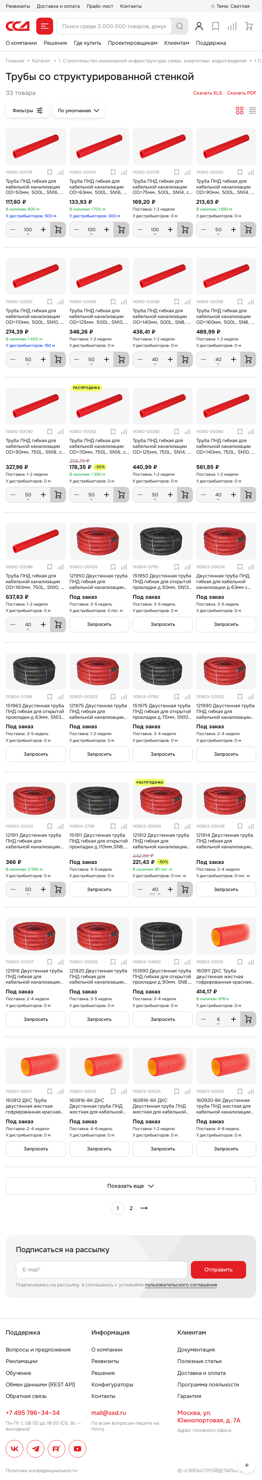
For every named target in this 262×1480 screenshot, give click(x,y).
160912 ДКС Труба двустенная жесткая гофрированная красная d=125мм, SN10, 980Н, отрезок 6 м (33, 1111)
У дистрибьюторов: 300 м (94, 216)
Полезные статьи (199, 1361)
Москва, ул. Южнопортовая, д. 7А (208, 1416)
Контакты (131, 6)
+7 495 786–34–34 (33, 1413)
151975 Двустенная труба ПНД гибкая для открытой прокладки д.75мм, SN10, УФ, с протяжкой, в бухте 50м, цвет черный (162, 717)
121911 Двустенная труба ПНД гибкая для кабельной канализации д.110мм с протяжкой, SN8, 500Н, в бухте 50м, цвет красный (34, 849)
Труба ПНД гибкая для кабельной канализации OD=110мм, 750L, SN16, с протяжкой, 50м (97, 448)
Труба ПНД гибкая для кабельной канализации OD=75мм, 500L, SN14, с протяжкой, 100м (161, 189)
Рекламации (22, 1361)
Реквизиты (18, 6)
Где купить (87, 42)
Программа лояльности (208, 1384)
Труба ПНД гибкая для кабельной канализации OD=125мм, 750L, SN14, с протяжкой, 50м (161, 448)
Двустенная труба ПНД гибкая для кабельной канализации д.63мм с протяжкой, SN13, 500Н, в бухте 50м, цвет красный (225, 587)
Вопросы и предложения (38, 1349)
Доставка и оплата (58, 6)
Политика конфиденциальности (41, 1470)
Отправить (218, 1269)
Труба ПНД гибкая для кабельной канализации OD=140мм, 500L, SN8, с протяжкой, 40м (161, 319)
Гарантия (189, 1396)
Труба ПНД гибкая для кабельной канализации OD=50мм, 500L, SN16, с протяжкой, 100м (34, 189)
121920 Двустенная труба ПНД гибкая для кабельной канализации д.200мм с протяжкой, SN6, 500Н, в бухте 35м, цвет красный (98, 985)
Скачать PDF (241, 93)
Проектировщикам (132, 42)
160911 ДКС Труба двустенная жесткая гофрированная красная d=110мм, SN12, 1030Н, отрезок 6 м (223, 982)
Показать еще (131, 1186)
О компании (21, 42)
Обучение (18, 1373)
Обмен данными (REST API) (40, 1384)
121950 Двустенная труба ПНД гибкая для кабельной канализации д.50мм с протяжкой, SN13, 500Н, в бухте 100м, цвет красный (99, 590)
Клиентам (176, 42)
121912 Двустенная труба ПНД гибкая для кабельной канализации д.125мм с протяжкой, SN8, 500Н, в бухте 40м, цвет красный (161, 849)
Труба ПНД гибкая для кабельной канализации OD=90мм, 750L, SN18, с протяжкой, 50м (34, 448)
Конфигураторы (112, 1384)
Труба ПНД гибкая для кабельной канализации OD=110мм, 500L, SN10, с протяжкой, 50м (34, 319)
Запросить (99, 624)
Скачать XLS (207, 93)
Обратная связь (26, 1396)
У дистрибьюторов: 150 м (30, 345)
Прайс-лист (100, 6)
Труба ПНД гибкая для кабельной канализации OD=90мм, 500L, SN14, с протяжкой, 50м (225, 189)
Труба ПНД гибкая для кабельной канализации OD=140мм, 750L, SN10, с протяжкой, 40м (225, 448)
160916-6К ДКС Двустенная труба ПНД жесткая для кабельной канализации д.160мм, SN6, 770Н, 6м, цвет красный (159, 1114)
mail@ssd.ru (108, 1413)
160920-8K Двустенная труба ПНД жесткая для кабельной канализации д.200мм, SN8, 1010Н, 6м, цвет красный (225, 1111)
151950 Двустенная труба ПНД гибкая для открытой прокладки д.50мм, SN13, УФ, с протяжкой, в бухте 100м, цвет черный (162, 587)
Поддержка (211, 42)
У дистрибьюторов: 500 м (31, 216)
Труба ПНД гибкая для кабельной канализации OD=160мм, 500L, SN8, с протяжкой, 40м (225, 319)
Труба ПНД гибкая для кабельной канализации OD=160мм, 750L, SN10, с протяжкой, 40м (35, 584)
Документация (196, 1349)
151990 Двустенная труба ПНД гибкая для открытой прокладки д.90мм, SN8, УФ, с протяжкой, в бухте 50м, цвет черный (162, 982)
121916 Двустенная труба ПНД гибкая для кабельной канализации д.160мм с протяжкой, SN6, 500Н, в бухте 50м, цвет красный (34, 985)
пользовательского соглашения (181, 1285)
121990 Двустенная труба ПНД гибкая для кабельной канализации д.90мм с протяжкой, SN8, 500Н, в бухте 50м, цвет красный (225, 720)
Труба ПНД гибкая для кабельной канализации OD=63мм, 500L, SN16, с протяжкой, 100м (97, 189)
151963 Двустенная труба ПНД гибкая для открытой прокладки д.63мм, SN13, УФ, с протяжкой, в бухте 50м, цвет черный (35, 717)
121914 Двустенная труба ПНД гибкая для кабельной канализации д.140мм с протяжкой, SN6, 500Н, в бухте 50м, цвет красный (225, 849)
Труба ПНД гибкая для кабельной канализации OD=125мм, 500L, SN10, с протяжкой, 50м (98, 319)
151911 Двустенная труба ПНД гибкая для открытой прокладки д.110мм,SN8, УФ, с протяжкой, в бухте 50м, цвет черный (98, 846)
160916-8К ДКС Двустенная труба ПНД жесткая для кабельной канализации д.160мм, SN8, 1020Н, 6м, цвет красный (96, 1114)
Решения (55, 42)
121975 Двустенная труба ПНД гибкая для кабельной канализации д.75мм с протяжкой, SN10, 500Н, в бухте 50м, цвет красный (98, 720)
